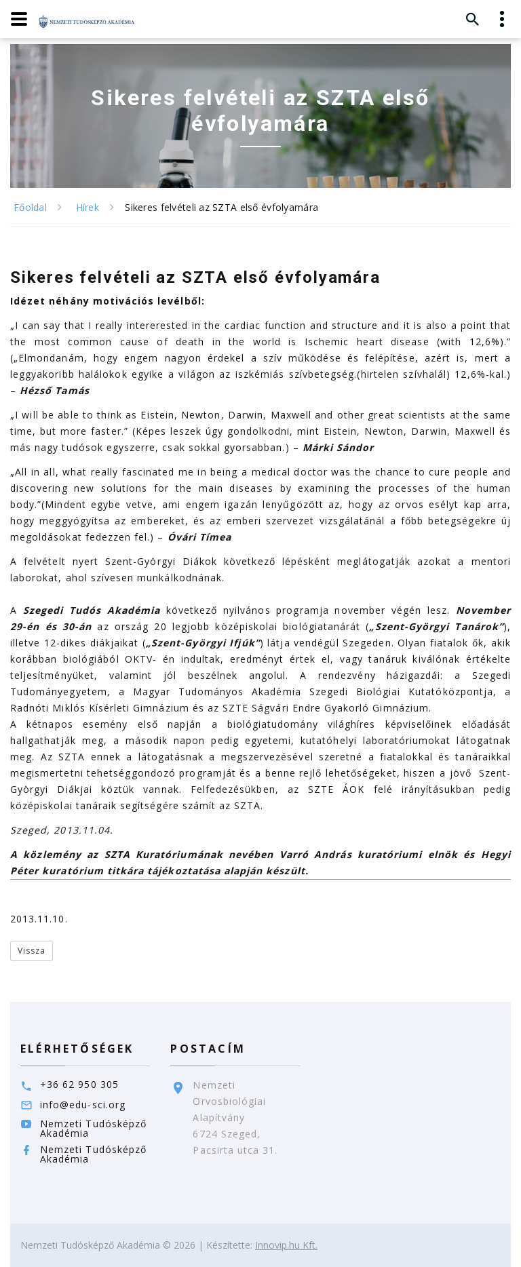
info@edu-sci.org (83, 1104)
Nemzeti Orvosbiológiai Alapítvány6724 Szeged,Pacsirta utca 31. (235, 1117)
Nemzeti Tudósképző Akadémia (93, 1128)
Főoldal (30, 207)
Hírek (87, 207)
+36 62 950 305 (79, 1084)
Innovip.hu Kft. (286, 1245)
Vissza (31, 950)
